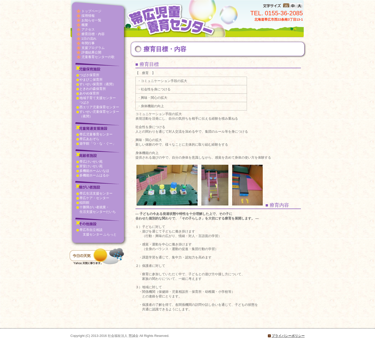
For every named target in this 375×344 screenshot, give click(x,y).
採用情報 (88, 16)
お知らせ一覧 (91, 20)
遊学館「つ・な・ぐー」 (97, 143)
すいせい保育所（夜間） (97, 84)
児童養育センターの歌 (98, 57)
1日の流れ (88, 38)
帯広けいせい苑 (91, 161)
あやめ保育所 (89, 93)
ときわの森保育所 (92, 89)
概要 (84, 25)
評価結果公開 (91, 52)
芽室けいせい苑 (91, 166)
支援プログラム (93, 48)
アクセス (88, 29)
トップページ (91, 11)
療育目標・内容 (93, 34)
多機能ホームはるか (94, 175)
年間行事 (88, 43)
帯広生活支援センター (96, 193)
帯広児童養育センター (96, 134)
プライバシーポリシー (288, 336)
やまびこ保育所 (91, 79)
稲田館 (84, 202)
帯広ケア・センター (94, 198)
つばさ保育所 (89, 75)
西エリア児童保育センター (99, 107)
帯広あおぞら (89, 139)
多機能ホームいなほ (94, 171)
